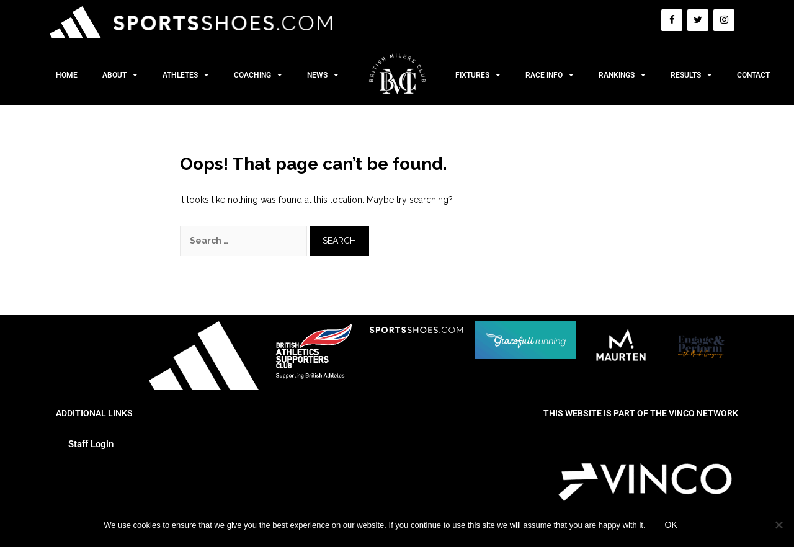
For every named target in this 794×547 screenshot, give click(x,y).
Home (67, 75)
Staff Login (91, 444)
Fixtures (478, 75)
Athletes (186, 75)
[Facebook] (671, 20)
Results (691, 75)
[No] (778, 524)
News (323, 75)
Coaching (258, 75)
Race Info (549, 75)
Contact (753, 75)
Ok (671, 525)
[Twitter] (697, 20)
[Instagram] (723, 20)
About (120, 75)
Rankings (622, 75)
